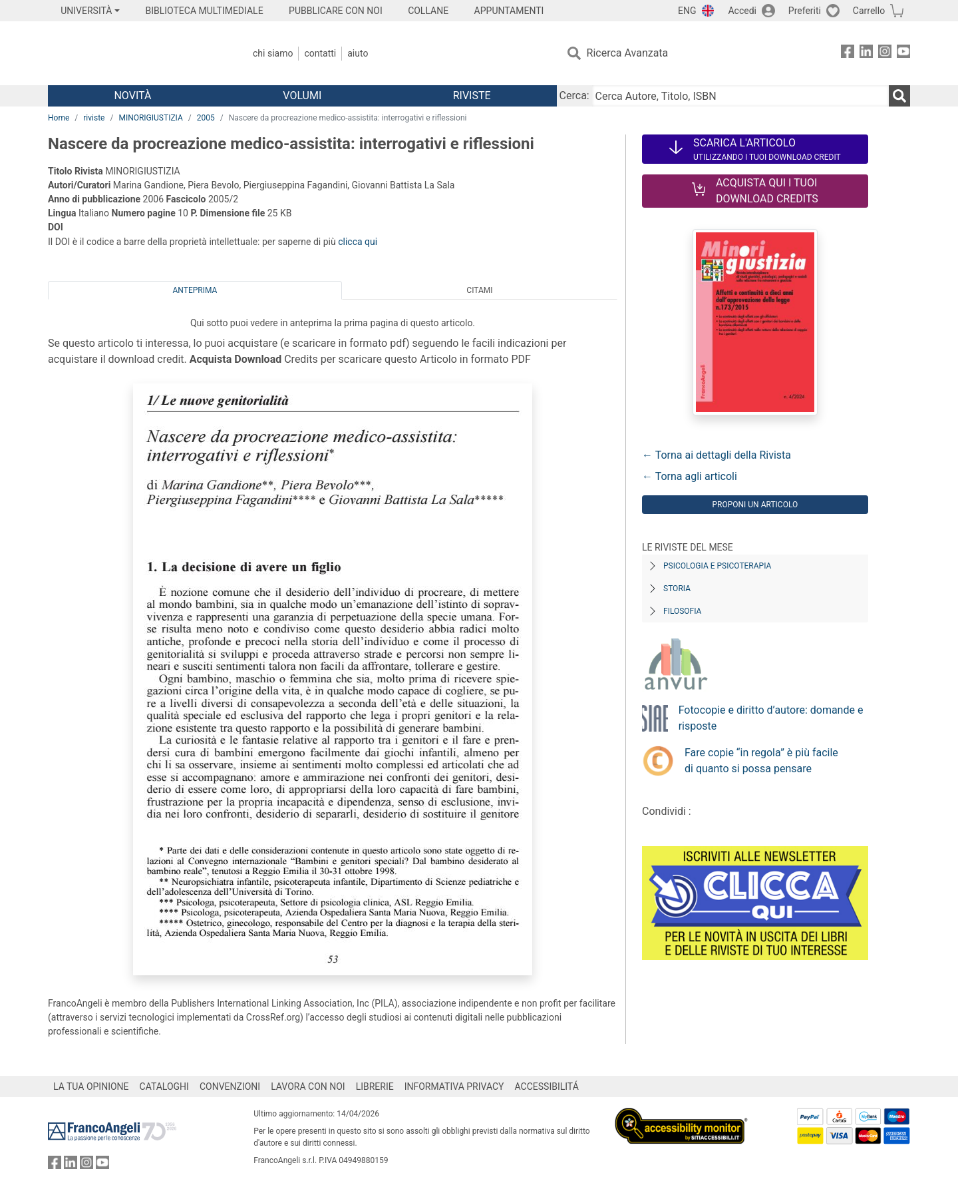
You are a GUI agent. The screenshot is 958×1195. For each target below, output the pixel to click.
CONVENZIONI (230, 1086)
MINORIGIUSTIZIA (150, 117)
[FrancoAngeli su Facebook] (847, 54)
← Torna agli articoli (689, 476)
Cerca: (574, 95)
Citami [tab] (479, 290)
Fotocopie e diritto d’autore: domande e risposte (771, 718)
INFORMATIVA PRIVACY (454, 1086)
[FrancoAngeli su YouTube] (903, 54)
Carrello (869, 10)
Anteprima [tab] (195, 290)
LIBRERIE (375, 1086)
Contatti (320, 53)
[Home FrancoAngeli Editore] (136, 53)
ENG (687, 10)
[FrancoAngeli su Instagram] (884, 54)
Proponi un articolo (755, 504)
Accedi (742, 10)
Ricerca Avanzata (628, 53)
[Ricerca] (899, 96)
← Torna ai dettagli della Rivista (716, 455)
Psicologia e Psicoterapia (717, 566)
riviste (93, 117)
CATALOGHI (164, 1086)
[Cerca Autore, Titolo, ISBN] (740, 96)
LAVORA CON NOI (308, 1086)
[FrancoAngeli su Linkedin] (866, 54)
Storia (677, 588)
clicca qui (357, 241)
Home (58, 117)
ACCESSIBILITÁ (547, 1086)
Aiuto (357, 53)
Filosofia (682, 611)
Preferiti (804, 10)
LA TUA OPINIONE (91, 1086)
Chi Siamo (273, 53)
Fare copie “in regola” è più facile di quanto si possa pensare (761, 760)
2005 (206, 117)
